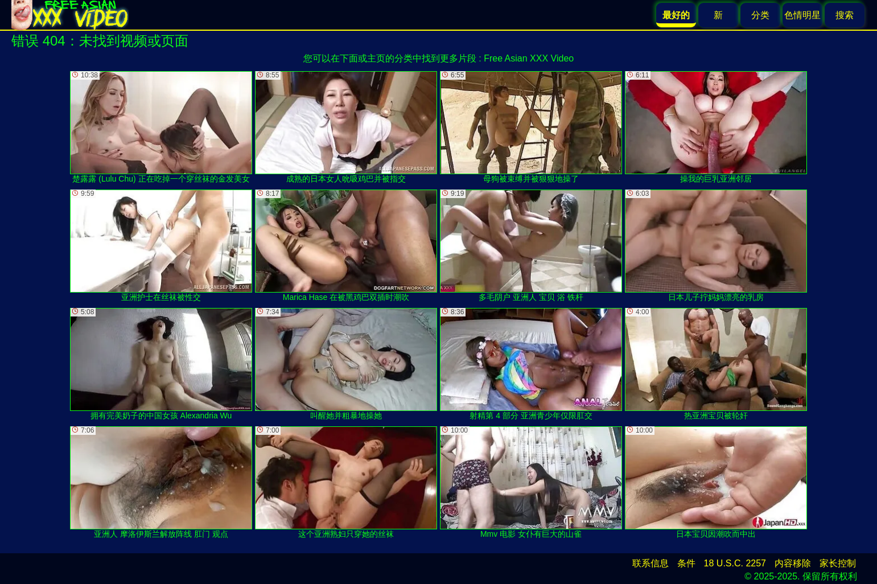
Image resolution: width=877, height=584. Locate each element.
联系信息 (650, 563)
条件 (686, 563)
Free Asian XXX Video (529, 58)
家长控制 (838, 563)
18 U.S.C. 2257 (735, 563)
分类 (760, 15)
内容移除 (793, 563)
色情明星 (802, 15)
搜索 (844, 15)
